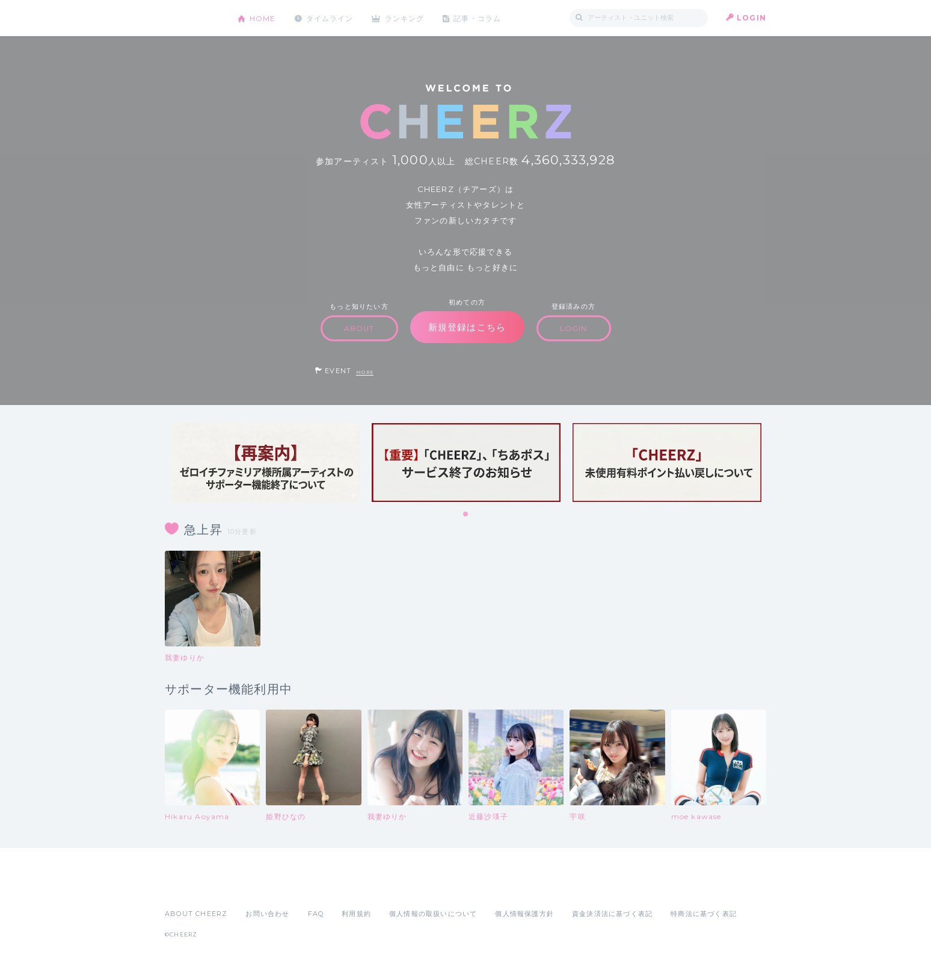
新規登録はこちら (467, 327)
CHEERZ (192, 18)
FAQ (316, 913)
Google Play (256, 887)
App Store (192, 887)
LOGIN (751, 17)
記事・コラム (479, 17)
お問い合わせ (267, 913)
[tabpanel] (265, 462)
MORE (364, 372)
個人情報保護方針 (524, 913)
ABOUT (359, 328)
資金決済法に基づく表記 (612, 913)
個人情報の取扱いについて (433, 913)
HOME (263, 17)
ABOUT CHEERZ (196, 913)
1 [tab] (466, 515)
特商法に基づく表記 (704, 913)
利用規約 (356, 913)
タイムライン (330, 17)
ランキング (406, 17)
